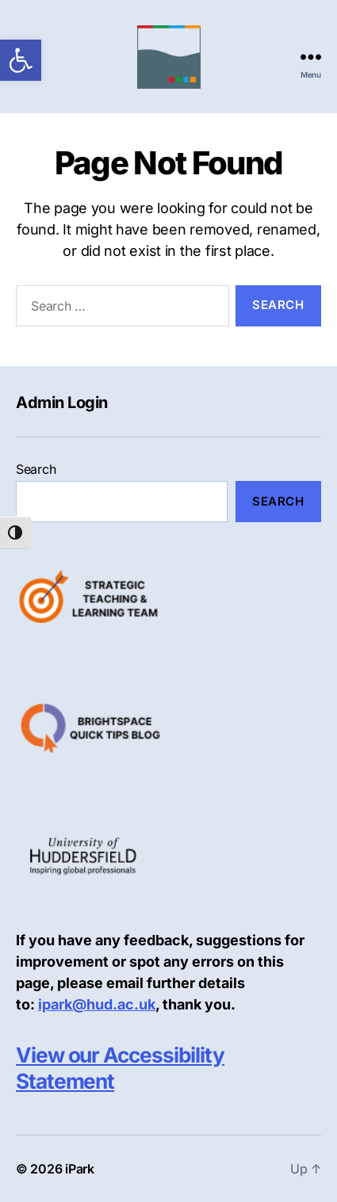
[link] (20, 60)
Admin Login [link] (62, 402)
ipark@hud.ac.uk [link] (96, 1004)
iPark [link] (79, 1169)
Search (36, 469)
